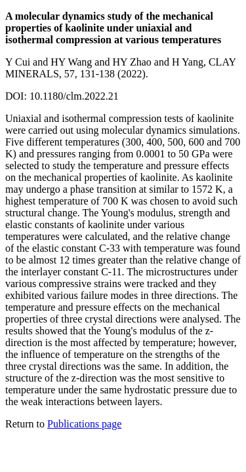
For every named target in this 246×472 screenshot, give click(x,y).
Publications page (84, 423)
